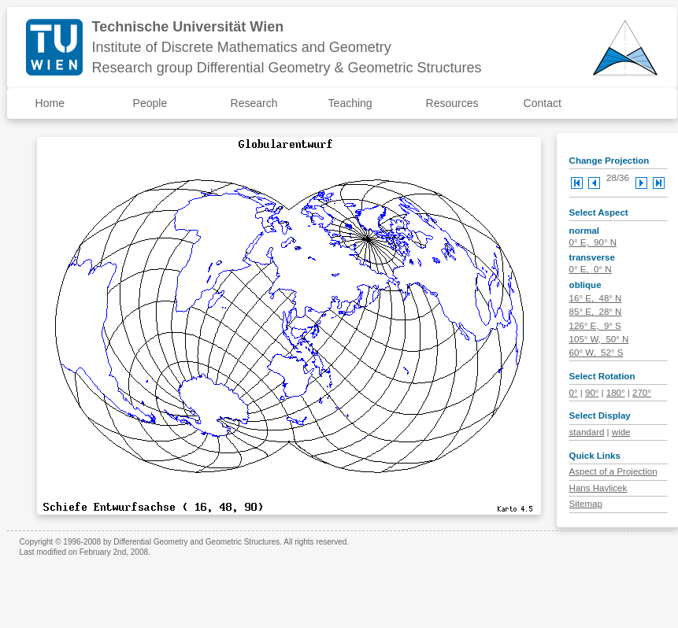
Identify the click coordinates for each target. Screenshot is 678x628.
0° (573, 392)
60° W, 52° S (596, 352)
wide (621, 432)
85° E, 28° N (595, 311)
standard (587, 432)
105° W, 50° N (599, 339)
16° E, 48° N (595, 298)
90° (591, 392)
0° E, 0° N (590, 269)
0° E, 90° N (593, 242)
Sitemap (585, 503)
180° (615, 392)
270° (641, 392)
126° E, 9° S (595, 326)
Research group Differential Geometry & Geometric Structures (287, 68)
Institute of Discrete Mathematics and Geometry (241, 47)
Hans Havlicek (598, 488)
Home (50, 103)
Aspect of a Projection (613, 471)
